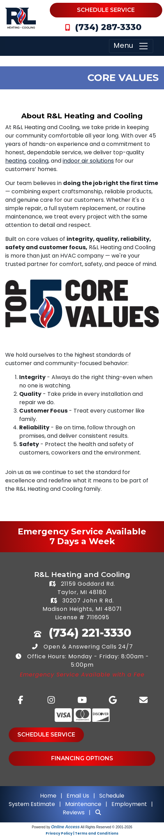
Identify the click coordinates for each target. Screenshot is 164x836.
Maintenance (83, 804)
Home (48, 796)
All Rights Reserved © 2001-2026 (106, 827)
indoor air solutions (88, 161)
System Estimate (32, 804)
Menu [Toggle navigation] (131, 45)
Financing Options (82, 758)
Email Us (78, 796)
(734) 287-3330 (108, 27)
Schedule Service (106, 10)
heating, (16, 161)
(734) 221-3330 (90, 632)
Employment (129, 804)
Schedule (111, 796)
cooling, (39, 161)
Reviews (74, 812)
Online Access (65, 826)
